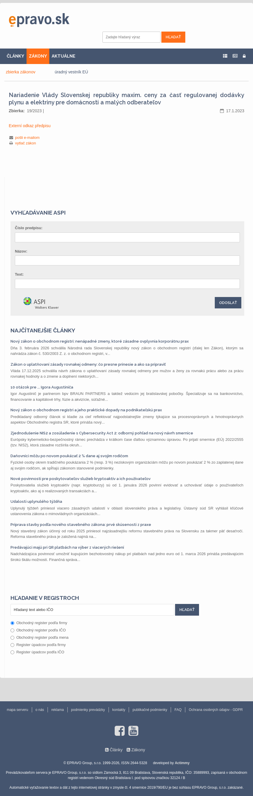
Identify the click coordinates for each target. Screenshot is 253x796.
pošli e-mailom (27, 137)
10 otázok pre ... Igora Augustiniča (42, 387)
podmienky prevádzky (88, 710)
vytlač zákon (25, 143)
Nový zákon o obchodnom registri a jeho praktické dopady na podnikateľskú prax (86, 410)
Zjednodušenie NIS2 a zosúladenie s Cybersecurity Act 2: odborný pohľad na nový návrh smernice (102, 433)
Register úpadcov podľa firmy (38, 645)
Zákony (138, 749)
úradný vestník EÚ (71, 72)
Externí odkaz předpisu (29, 125)
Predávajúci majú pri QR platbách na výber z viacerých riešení (67, 547)
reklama (57, 710)
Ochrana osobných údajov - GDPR (216, 710)
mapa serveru (17, 710)
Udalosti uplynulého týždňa (36, 501)
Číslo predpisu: (29, 228)
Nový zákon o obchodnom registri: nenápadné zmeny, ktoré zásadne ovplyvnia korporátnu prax (100, 341)
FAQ (178, 710)
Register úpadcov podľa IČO (37, 652)
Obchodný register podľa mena (40, 637)
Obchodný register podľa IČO (38, 630)
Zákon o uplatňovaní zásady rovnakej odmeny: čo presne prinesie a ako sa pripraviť (88, 364)
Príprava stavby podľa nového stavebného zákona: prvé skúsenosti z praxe (81, 524)
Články (116, 749)
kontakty (118, 710)
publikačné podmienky (149, 710)
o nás (40, 710)
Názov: (21, 251)
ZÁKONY (38, 56)
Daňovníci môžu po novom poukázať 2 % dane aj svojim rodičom (69, 456)
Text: (19, 274)
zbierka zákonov (20, 72)
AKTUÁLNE (63, 56)
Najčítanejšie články (43, 330)
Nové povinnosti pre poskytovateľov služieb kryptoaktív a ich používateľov (81, 478)
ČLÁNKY (15, 56)
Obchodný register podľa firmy (39, 623)
